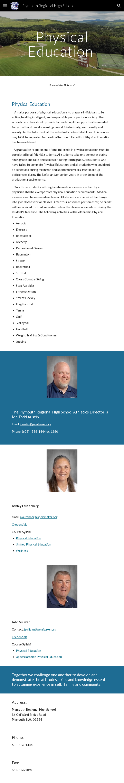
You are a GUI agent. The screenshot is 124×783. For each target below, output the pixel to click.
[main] (62, 44)
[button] (5, 5)
